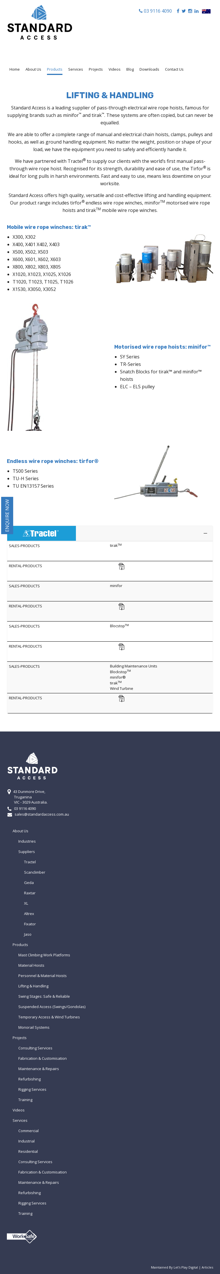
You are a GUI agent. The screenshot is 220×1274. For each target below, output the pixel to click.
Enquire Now (7, 515)
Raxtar (30, 892)
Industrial (26, 1141)
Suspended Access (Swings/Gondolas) (51, 1006)
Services (75, 69)
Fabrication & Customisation (42, 1058)
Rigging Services (32, 1089)
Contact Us (174, 69)
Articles (207, 1267)
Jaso (28, 934)
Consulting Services (35, 1048)
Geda (29, 882)
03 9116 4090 (157, 11)
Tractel (77, 161)
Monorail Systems (34, 1027)
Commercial (28, 1130)
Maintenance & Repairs (38, 1068)
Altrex (29, 913)
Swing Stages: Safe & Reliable (44, 996)
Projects (96, 69)
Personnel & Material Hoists (42, 975)
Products (54, 69)
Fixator (30, 923)
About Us (33, 69)
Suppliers (26, 851)
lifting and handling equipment (177, 195)
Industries (27, 841)
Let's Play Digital (186, 1267)
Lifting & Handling (33, 986)
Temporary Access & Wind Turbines (49, 1017)
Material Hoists (31, 965)
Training (25, 1099)
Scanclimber (34, 872)
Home (14, 69)
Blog (130, 69)
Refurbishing (29, 1079)
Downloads (149, 69)
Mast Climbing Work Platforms (44, 955)
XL (26, 903)
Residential (28, 1151)
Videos (115, 69)
